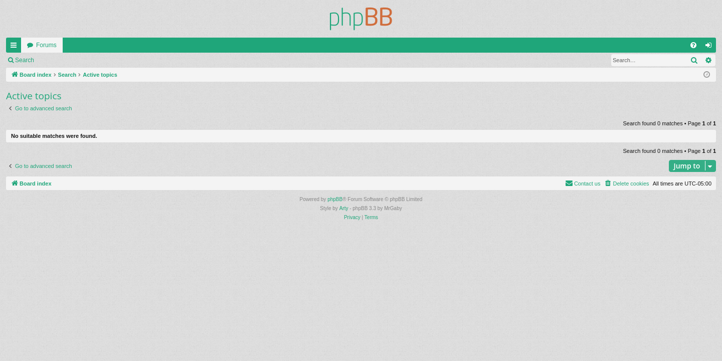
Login (56, 60)
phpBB (334, 199)
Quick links (15, 47)
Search (24, 60)
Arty (343, 208)
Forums (46, 45)
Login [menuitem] (710, 47)
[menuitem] (693, 45)
